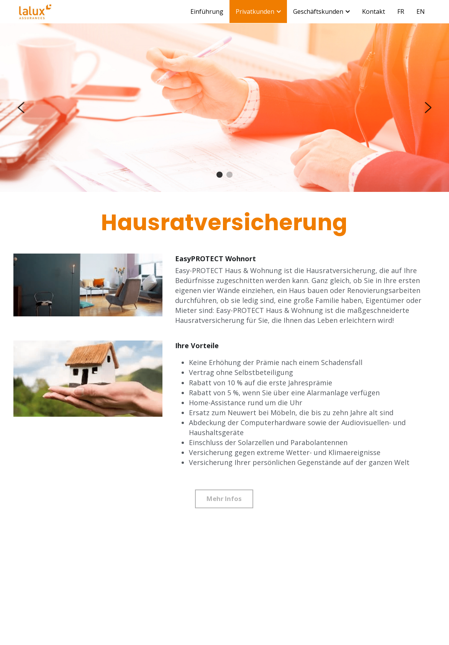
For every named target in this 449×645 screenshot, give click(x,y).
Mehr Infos (224, 498)
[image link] (35, 11)
